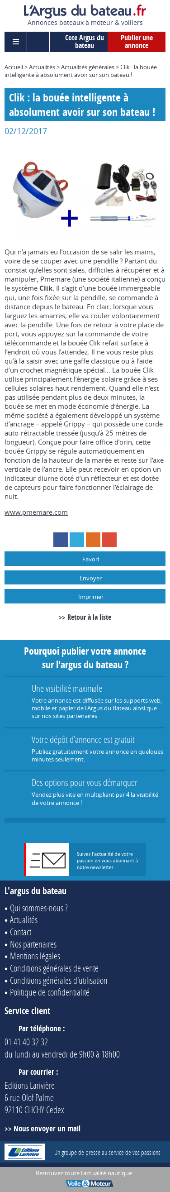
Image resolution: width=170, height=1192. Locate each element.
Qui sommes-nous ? (39, 908)
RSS (93, 539)
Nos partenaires (33, 944)
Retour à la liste (89, 617)
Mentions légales (35, 956)
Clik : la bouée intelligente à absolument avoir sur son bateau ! (81, 71)
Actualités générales (87, 67)
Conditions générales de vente (54, 968)
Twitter (77, 539)
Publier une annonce (137, 42)
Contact (20, 932)
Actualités (42, 67)
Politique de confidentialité (50, 992)
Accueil (14, 67)
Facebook (60, 539)
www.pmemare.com (36, 512)
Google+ (109, 539)
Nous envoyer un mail (47, 1128)
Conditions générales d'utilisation (59, 980)
